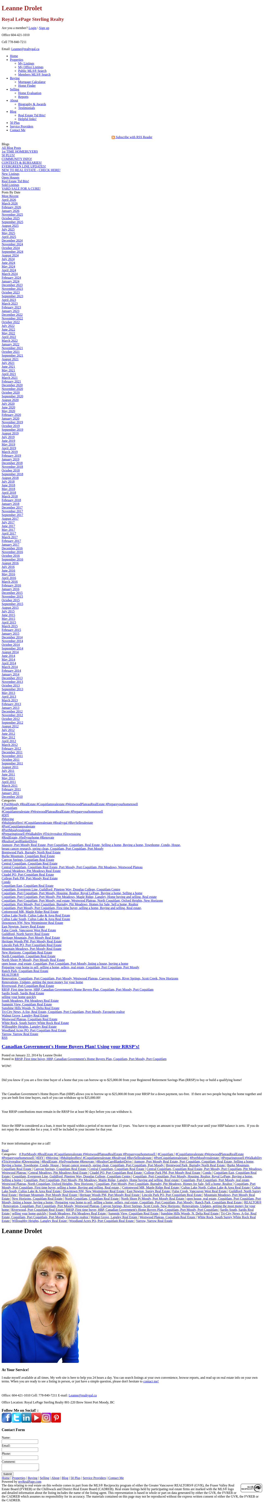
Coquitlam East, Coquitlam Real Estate (27, 885)
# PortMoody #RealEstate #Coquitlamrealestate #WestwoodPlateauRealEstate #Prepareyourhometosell (70, 804)
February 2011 (11, 789)
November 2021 (12, 348)
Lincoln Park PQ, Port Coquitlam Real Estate (31, 945)
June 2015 (8, 615)
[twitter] (16, 1421)
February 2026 (11, 207)
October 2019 (11, 426)
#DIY (5, 815)
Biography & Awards (32, 104)
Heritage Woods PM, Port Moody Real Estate (32, 941)
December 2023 (12, 285)
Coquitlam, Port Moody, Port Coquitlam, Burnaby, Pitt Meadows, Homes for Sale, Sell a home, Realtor (70, 904)
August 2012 (10, 726)
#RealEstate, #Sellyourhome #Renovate (28, 837)
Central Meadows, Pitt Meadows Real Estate (31, 871)
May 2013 (8, 693)
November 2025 (12, 214)
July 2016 (8, 567)
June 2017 (8, 526)
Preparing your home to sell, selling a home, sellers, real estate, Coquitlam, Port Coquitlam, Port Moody (70, 967)
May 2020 (8, 411)
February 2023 (11, 307)
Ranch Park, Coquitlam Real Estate (25, 971)
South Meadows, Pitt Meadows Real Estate (30, 1000)
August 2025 (10, 225)
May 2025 (8, 233)
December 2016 (12, 548)
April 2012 (9, 741)
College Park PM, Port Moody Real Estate (30, 878)
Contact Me (17, 130)
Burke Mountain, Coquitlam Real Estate (28, 856)
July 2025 (8, 229)
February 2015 (11, 630)
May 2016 (8, 574)
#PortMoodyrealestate (16, 830)
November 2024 (12, 244)
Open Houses (10, 177)
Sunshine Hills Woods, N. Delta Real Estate (30, 1008)
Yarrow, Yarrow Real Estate (20, 1034)
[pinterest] (56, 1421)
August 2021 (10, 359)
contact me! (151, 1381)
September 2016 (12, 559)
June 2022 (8, 329)
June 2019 (8, 440)
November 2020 (12, 389)
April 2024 (9, 270)
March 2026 (10, 203)
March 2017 (10, 537)
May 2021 (8, 370)
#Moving (8, 819)
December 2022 (12, 314)
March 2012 (10, 745)
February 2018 (11, 500)
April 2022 (9, 337)
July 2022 (8, 326)
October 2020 (11, 392)
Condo (6, 882)
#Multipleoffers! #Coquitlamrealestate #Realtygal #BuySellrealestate (47, 822)
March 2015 (10, 626)
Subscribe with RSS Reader (132, 137)
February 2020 (11, 415)
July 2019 (8, 437)
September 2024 (12, 251)
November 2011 (12, 756)
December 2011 (12, 752)
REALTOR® (10, 974)
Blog (13, 111)
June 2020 (8, 407)
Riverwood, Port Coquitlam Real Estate (28, 986)
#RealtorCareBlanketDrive (19, 841)
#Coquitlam (9, 808)
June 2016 (8, 570)
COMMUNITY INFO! (17, 159)
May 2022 (8, 333)
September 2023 (12, 296)
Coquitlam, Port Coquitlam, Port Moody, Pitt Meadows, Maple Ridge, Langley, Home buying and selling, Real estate (79, 897)
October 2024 (11, 248)
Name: (6, 1437)
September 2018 (12, 474)
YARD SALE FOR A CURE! (21, 188)
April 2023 (9, 300)
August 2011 (10, 767)
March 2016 (10, 581)
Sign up (44, 28)
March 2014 (10, 667)
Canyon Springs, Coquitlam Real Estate (28, 859)
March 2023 (10, 303)
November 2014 (12, 641)
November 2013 (12, 681)
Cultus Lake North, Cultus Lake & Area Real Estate (36, 915)
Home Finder (27, 85)
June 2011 (8, 774)
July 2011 (8, 770)
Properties (16, 59)
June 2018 (8, 485)
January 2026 (10, 211)
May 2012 (8, 737)
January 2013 (10, 707)
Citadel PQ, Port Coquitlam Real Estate (28, 874)
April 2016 (9, 578)
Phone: (6, 1453)
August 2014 (10, 652)
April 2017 (9, 533)
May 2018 (8, 489)
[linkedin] (26, 1421)
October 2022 (11, 322)
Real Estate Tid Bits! (32, 115)
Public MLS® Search (32, 71)
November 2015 (12, 596)
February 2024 (11, 277)
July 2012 (8, 730)
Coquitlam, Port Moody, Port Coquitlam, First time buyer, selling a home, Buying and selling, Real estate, (72, 908)
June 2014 (8, 656)
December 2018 (12, 463)
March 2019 (10, 452)
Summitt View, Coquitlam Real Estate (27, 1004)
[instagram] (46, 1421)
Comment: (9, 1461)
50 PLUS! (8, 155)
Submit (7, 1475)
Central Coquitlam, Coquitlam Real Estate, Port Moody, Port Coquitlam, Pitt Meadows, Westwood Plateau (72, 867)
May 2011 (8, 778)
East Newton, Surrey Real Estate (23, 926)
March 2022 (10, 340)
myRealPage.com (29, 1483)
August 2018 (10, 478)
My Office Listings (30, 67)
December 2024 (12, 240)
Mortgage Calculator (32, 82)
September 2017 (12, 515)
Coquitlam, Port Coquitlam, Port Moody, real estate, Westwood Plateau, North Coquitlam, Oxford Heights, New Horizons (82, 900)
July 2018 (8, 481)
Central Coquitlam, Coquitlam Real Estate (30, 863)
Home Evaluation (29, 93)
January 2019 (10, 459)
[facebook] (7, 1421)
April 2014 (9, 663)
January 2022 (10, 344)
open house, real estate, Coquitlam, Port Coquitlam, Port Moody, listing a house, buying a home (65, 963)
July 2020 (8, 403)
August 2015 (10, 607)
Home (14, 56)
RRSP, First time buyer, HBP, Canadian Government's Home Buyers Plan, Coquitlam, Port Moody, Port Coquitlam (77, 989)
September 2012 (12, 722)
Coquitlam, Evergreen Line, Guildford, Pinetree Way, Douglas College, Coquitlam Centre (61, 889)
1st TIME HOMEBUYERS (20, 151)
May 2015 (8, 618)
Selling (14, 89)
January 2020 (10, 418)
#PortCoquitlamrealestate (18, 826)
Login (33, 28)
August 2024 (10, 255)
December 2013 (12, 678)
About (14, 100)
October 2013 (11, 685)
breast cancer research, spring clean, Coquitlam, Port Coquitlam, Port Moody (53, 848)
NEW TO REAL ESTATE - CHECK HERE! (31, 170)
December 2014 (12, 637)
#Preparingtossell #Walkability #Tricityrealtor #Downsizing (41, 834)
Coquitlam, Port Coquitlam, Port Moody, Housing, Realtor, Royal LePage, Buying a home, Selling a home (72, 893)
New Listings (10, 174)
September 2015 (12, 604)
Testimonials (26, 108)
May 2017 (8, 529)
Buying (15, 78)
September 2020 (12, 396)
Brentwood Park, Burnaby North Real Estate (31, 852)
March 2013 (10, 700)
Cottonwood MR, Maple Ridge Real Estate (30, 911)
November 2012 (12, 715)
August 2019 (10, 433)
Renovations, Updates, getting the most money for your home (42, 982)
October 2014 (11, 644)
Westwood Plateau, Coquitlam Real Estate (29, 1019)
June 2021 (8, 366)
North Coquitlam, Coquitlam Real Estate (28, 956)
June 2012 (8, 733)
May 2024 (8, 266)
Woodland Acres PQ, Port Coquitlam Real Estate (34, 1030)
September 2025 (12, 222)
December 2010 (12, 796)
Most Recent (10, 196)
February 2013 (11, 704)
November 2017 (12, 511)
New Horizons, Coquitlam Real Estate (27, 952)
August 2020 (10, 400)
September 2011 (12, 763)
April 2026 (9, 199)
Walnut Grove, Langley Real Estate (25, 1015)
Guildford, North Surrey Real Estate (26, 934)
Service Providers (21, 126)
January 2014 (10, 674)
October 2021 (11, 351)
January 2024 (10, 281)
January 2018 (10, 504)
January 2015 (10, 633)
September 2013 (12, 689)
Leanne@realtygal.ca (25, 49)
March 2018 (10, 496)
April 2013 (9, 696)
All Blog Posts (11, 148)
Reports (23, 96)
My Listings (26, 63)
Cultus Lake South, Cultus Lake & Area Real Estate (36, 919)
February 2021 (11, 381)
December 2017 (12, 507)
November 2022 (12, 318)
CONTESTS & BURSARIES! (22, 162)
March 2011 (10, 785)
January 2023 (10, 311)
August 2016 (10, 563)
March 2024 (10, 274)
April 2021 (9, 374)
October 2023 (11, 292)
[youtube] (36, 1421)
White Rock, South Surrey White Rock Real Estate (35, 1023)
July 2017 (8, 522)
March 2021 (10, 377)
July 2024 (8, 259)
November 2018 (12, 466)
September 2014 (12, 648)
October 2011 (11, 759)
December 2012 (12, 711)
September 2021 (12, 355)
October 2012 (11, 719)
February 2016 (11, 585)
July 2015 (8, 611)
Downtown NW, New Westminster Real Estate (32, 923)
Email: (6, 1445)
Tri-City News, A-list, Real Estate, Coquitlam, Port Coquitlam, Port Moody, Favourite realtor (63, 1011)
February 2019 (11, 455)
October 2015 (11, 600)
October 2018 (11, 470)
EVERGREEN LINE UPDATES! (24, 166)
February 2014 (11, 670)
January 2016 (10, 589)
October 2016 (11, 555)
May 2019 (8, 444)
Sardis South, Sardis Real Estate (23, 993)
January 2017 (10, 544)
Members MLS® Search (34, 74)
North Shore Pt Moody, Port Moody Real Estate (33, 960)
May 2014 (8, 659)
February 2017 (11, 541)
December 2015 (12, 593)
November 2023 (12, 288)
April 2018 (9, 492)
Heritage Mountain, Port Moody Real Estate (31, 937)
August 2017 (10, 518)
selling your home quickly (19, 997)
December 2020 (12, 385)
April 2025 (9, 237)
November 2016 (12, 552)
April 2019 (9, 448)
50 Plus (15, 122)
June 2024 (8, 262)
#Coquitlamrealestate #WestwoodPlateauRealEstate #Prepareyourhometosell (52, 811)
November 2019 (12, 422)
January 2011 (10, 793)
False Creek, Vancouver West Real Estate (29, 930)
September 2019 (12, 429)
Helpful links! (27, 119)
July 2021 (8, 363)
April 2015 (9, 622)
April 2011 (9, 782)
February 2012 (11, 748)
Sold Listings (10, 185)
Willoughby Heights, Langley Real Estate (29, 1026)
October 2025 (11, 218)
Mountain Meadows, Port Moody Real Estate (31, 948)
